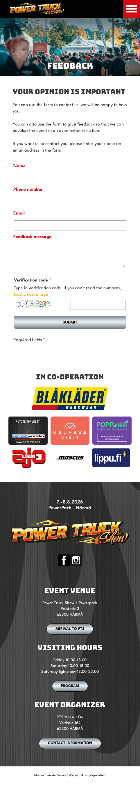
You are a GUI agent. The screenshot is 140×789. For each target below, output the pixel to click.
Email (19, 213)
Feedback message (32, 237)
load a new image (31, 299)
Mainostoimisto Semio (50, 779)
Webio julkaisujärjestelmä (87, 779)
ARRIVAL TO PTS (69, 633)
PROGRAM (70, 690)
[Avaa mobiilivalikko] (131, 9)
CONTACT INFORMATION (70, 747)
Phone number (28, 190)
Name (19, 166)
